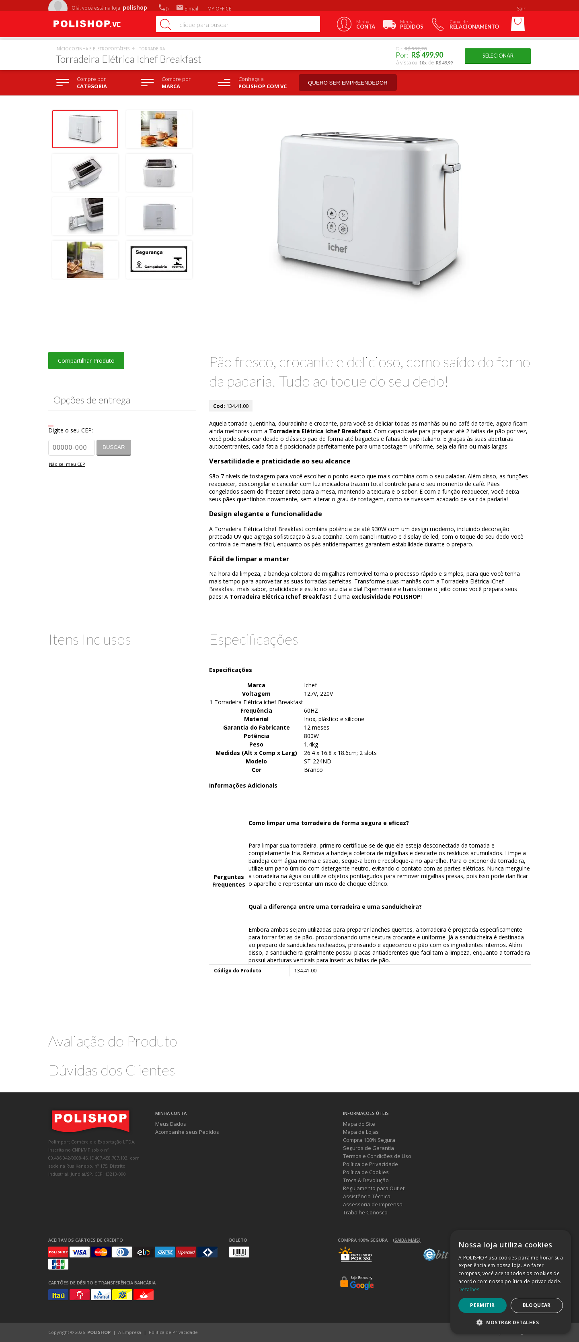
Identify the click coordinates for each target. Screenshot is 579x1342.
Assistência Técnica (366, 1196)
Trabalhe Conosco (365, 1212)
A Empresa (129, 1332)
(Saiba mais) (407, 1240)
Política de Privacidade (370, 1164)
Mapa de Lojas (361, 1131)
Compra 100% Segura (369, 1139)
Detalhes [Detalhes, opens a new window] (468, 1289)
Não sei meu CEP (67, 464)
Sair (522, 8)
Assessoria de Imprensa (372, 1204)
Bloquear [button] (537, 1305)
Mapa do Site (359, 1123)
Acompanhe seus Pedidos (187, 1131)
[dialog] (510, 1282)
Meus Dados (170, 1123)
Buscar (114, 447)
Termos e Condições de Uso (377, 1156)
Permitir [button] (482, 1305)
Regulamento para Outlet (373, 1188)
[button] (510, 1322)
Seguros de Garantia (368, 1148)
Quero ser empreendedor (348, 83)
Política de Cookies (366, 1172)
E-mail (187, 8)
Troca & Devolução (366, 1180)
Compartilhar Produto (86, 360)
